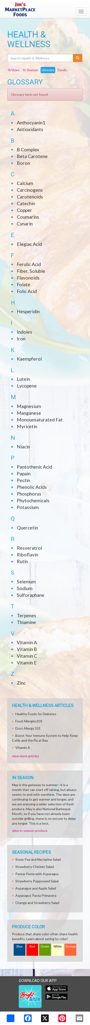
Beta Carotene (32, 156)
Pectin (23, 480)
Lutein (23, 379)
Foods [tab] (62, 70)
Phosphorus (29, 494)
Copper (24, 210)
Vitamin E (27, 662)
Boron (23, 163)
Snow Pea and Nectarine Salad (38, 859)
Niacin (23, 446)
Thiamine (26, 622)
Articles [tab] (14, 70)
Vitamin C (27, 656)
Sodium (24, 588)
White (58, 946)
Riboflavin (27, 554)
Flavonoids (28, 277)
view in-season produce (30, 830)
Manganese (29, 413)
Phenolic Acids (32, 487)
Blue (20, 946)
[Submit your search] (77, 58)
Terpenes (26, 615)
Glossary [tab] (47, 70)
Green (45, 946)
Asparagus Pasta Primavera (35, 895)
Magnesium (29, 406)
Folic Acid (27, 291)
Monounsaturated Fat (40, 419)
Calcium (25, 183)
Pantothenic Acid (34, 467)
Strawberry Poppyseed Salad (37, 881)
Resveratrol (29, 548)
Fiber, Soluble (31, 271)
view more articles (25, 756)
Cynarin (25, 223)
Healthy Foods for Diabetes (35, 714)
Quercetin (27, 527)
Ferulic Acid (29, 264)
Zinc (21, 683)
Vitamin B (27, 649)
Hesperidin (28, 311)
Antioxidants (30, 129)
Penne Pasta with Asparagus (37, 874)
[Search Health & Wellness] (40, 58)
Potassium (28, 507)
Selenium (26, 581)
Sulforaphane (30, 595)
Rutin (22, 561)
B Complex (28, 149)
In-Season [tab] (30, 70)
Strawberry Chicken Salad (34, 867)
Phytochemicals (33, 500)
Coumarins (28, 217)
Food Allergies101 (28, 721)
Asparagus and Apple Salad (35, 888)
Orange (70, 946)
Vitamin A (27, 642)
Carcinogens (30, 190)
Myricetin (27, 426)
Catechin (26, 203)
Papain (23, 473)
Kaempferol (29, 359)
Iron (21, 338)
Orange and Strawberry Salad (37, 903)
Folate (23, 284)
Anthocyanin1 (31, 122)
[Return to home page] (45, 9)
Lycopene (27, 385)
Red (32, 946)
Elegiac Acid (29, 244)
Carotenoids (30, 196)
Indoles (24, 332)
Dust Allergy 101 (28, 728)
